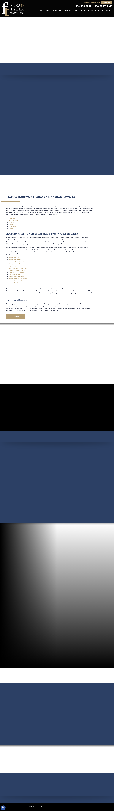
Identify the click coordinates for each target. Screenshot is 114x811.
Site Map (66, 807)
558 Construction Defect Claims (18, 285)
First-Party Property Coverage (18, 268)
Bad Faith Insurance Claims (17, 270)
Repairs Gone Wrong (71, 10)
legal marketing (41, 807)
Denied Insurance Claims (16, 272)
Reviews (90, 10)
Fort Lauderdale (13, 220)
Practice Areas (58, 10)
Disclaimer (59, 807)
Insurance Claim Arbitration (17, 262)
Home (40, 10)
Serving (83, 10)
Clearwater (12, 218)
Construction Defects (15, 283)
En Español (107, 2)
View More (15, 316)
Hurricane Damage (14, 274)
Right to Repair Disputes (16, 266)
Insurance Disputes (15, 259)
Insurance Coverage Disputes (18, 278)
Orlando (11, 222)
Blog (102, 10)
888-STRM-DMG (103, 6)
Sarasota (11, 224)
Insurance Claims (14, 257)
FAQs (97, 10)
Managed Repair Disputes (16, 264)
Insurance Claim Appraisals (17, 276)
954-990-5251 (82, 6)
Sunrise (11, 228)
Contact (108, 10)
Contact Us (73, 807)
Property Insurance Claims (17, 281)
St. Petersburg (13, 226)
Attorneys (48, 10)
